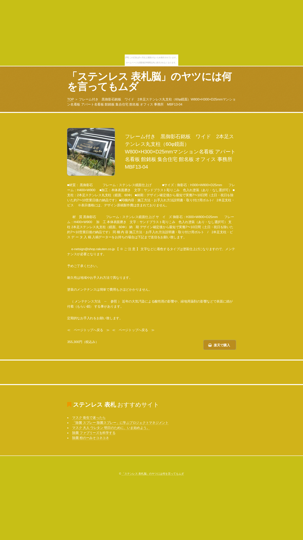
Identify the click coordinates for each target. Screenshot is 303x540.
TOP (70, 99)
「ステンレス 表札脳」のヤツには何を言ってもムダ (149, 81)
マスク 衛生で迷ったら (89, 418)
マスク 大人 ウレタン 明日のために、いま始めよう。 (111, 428)
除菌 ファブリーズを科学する (93, 433)
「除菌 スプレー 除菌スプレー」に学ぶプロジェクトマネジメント (120, 423)
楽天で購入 (222, 345)
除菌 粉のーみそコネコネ (90, 438)
